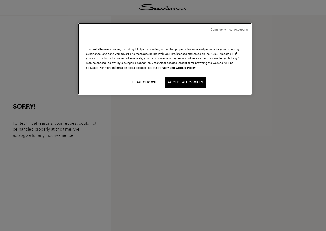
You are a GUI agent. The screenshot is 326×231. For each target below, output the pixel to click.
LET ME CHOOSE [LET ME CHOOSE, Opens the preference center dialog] (144, 82)
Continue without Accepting (229, 29)
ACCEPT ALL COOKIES (185, 82)
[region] (165, 58)
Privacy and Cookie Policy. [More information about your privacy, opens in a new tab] (177, 68)
